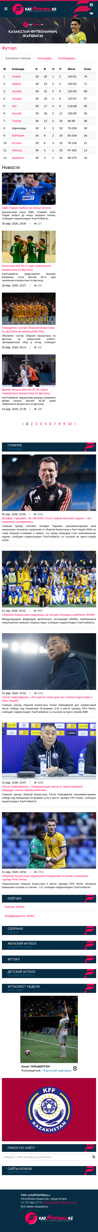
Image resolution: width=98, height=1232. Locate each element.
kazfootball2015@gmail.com (60, 1202)
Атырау (17, 98)
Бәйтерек (18, 135)
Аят (14, 106)
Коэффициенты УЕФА (19, 916)
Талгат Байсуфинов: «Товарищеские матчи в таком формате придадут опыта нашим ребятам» (42, 788)
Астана (16, 143)
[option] (49, 30)
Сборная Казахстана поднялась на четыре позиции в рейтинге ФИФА (48, 614)
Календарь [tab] (44, 58)
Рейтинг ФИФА (15, 906)
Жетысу (17, 150)
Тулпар (16, 120)
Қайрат (16, 83)
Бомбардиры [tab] (67, 58)
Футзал (14, 959)
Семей (16, 76)
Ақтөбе (17, 91)
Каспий (16, 113)
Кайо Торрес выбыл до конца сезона (26, 207)
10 (70, 424)
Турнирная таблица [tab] (18, 58)
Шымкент (18, 157)
